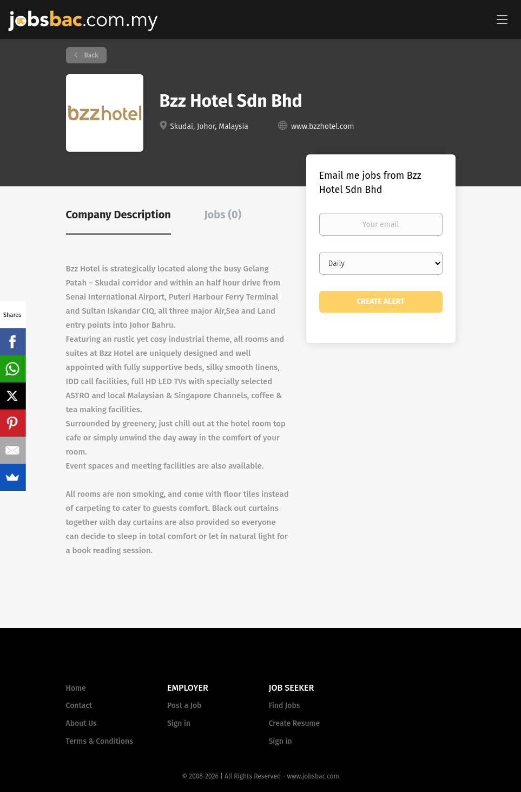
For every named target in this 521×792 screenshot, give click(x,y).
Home (76, 688)
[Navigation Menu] (502, 19)
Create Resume (294, 723)
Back (90, 55)
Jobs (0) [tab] (222, 214)
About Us (81, 723)
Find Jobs (284, 705)
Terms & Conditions (99, 741)
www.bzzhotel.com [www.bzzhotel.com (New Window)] (322, 126)
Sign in (178, 723)
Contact (79, 705)
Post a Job (184, 705)
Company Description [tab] (118, 214)
